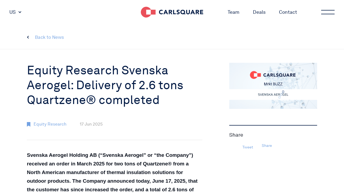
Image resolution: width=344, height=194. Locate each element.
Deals (259, 12)
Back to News (49, 37)
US (12, 12)
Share (267, 145)
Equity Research (50, 124)
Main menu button (327, 12)
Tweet (247, 147)
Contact (288, 12)
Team (233, 12)
